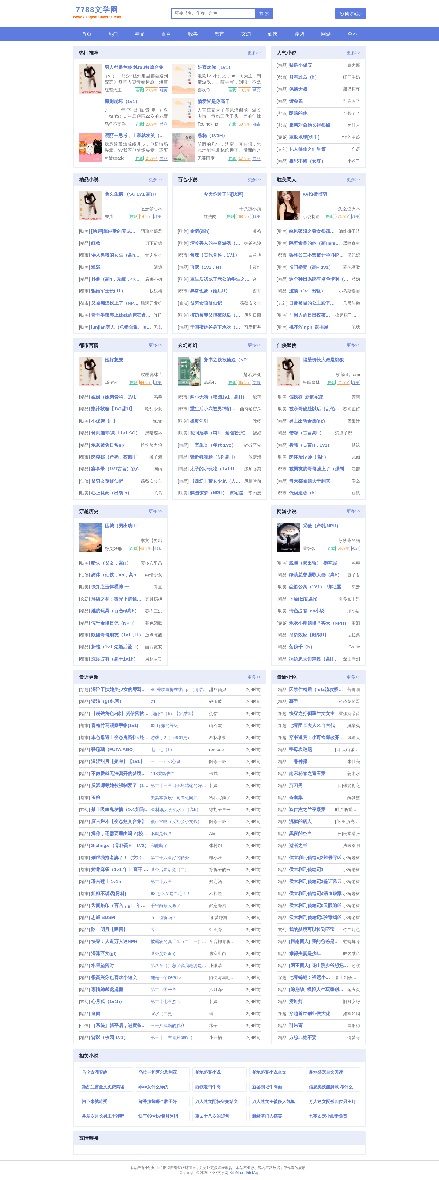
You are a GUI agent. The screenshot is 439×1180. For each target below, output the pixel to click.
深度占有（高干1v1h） (114, 658)
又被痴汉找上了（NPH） (115, 303)
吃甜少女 (153, 408)
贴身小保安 (300, 65)
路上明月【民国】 (109, 929)
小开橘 (215, 1037)
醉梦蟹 (353, 797)
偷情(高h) (199, 231)
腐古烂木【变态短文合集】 (118, 821)
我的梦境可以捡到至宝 (312, 929)
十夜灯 (254, 267)
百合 (166, 34)
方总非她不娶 (302, 1037)
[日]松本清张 (348, 833)
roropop (216, 749)
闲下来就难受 (94, 1101)
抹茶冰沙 (252, 243)
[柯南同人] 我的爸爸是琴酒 (315, 941)
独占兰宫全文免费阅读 (103, 1086)
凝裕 (257, 231)
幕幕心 (210, 382)
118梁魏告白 (163, 773)
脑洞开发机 (151, 303)
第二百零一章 (163, 989)
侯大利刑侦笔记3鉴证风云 (315, 881)
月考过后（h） (304, 77)
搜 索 (264, 13)
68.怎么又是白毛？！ (171, 893)
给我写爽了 (219, 797)
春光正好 (351, 408)
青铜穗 (353, 1025)
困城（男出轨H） (122, 525)
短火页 (353, 989)
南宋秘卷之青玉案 (307, 773)
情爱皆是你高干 (214, 101)
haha (157, 421)
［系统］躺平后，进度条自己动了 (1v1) (131, 1025)
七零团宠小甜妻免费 (328, 1116)
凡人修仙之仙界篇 (307, 149)
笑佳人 (353, 125)
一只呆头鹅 (349, 303)
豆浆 (356, 493)
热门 (113, 34)
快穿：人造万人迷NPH (114, 941)
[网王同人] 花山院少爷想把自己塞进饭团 (319, 965)
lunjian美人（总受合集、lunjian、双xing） (121, 327)
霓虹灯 (296, 1001)
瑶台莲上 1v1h (106, 881)
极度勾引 (199, 420)
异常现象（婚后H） (210, 290)
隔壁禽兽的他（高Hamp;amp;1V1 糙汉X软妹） (315, 243)
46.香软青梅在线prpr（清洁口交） (183, 689)
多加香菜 (252, 468)
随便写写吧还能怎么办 (230, 977)
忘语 (356, 149)
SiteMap (236, 1173)
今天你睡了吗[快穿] (223, 194)
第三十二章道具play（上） (176, 1037)
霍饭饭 (309, 548)
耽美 (193, 34)
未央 (109, 216)
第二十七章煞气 (165, 1001)
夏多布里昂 (151, 563)
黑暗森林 (351, 243)
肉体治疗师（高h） (308, 456)
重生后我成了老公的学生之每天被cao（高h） (220, 279)
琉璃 (356, 327)
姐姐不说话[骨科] (108, 893)
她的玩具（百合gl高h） (115, 610)
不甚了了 (351, 113)
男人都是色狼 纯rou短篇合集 (134, 67)
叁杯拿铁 (217, 737)
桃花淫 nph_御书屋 (309, 327)
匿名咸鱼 (351, 953)
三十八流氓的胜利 (168, 1025)
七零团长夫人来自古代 (312, 725)
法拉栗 (353, 635)
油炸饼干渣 (349, 231)
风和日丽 (252, 315)
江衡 (356, 468)
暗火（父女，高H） (111, 562)
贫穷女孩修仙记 (206, 303)
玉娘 (95, 797)
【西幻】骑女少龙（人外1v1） (216, 481)
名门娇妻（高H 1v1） (311, 267)
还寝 (356, 965)
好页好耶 (113, 548)
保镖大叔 (298, 89)
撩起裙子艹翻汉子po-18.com (347, 315)
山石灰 (215, 725)
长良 (158, 493)
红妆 (95, 243)
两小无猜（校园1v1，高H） (218, 396)
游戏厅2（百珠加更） (171, 737)
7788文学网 (97, 13)
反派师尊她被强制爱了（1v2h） (123, 785)
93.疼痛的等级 (164, 725)
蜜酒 (356, 623)
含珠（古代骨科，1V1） (214, 254)
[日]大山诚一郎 (347, 749)
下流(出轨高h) (303, 598)
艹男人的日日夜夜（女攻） (311, 314)
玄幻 (246, 34)
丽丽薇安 (153, 646)
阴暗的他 (298, 113)
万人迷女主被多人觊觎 (273, 1101)
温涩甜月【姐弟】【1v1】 (118, 761)
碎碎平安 (252, 445)
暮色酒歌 (351, 267)
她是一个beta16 (166, 977)
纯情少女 (153, 574)
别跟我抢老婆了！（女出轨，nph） (127, 857)
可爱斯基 (252, 327)
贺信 (213, 713)
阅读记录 (353, 13)
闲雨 (158, 468)
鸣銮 (158, 397)
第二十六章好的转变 (170, 857)
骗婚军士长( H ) (107, 290)
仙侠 (272, 34)
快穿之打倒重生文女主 (312, 713)
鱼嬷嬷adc (114, 158)
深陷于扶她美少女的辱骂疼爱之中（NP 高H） (137, 689)
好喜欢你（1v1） (215, 67)
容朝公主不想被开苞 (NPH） (317, 254)
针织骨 (215, 929)
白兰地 (254, 255)
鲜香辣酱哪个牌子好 (157, 1101)
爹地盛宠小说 (208, 1072)
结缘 (356, 445)
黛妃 (257, 433)
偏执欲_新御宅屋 (306, 396)
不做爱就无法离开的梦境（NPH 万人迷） (133, 773)
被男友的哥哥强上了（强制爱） (319, 468)
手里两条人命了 (165, 905)
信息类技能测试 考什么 (331, 1086)
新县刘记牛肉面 (267, 1086)
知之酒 (215, 881)
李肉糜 (254, 493)
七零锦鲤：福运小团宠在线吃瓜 (311, 977)
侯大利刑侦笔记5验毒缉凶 (315, 917)
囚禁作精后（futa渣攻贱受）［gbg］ (317, 689)
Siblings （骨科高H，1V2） (120, 845)
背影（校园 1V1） (109, 1037)
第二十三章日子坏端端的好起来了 (183, 785)
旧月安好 (351, 1001)
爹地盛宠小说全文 (269, 1072)
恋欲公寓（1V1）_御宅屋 (315, 586)
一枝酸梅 (153, 291)
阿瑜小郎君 (151, 231)
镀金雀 (296, 101)
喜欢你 (204, 89)
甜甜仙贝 (217, 689)
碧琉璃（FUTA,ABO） (114, 749)
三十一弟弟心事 (165, 761)
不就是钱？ (161, 833)
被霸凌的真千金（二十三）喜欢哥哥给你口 (191, 941)
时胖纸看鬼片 (347, 809)
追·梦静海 (218, 917)
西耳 (257, 291)
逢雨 (95, 1013)
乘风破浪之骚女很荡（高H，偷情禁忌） (313, 231)
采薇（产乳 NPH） (322, 525)
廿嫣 (213, 785)
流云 (356, 586)
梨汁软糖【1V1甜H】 (113, 408)
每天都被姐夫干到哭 (309, 481)
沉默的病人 (300, 821)
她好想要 (114, 359)
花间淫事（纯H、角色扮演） (219, 432)
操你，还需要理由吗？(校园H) (121, 833)
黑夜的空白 (300, 833)
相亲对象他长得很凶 (309, 125)
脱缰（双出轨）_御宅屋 (313, 562)
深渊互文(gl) (103, 953)
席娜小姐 (153, 279)
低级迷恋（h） (304, 492)
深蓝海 (254, 457)
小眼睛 (215, 965)
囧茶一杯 (217, 761)
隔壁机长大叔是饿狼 (323, 359)
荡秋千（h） (302, 646)
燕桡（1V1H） (212, 135)
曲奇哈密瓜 (250, 408)
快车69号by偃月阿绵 (158, 1116)
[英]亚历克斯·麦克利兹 (347, 821)
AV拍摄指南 (315, 194)
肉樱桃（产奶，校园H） (115, 456)
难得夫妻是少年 (305, 953)
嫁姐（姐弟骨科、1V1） (116, 396)
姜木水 (353, 773)
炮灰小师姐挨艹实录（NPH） (319, 622)
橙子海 (155, 457)
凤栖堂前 (252, 481)
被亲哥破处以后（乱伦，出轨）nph (315, 408)
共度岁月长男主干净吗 (103, 1116)
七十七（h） (162, 749)
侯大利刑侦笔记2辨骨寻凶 (315, 857)
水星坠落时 (102, 965)
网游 (326, 34)
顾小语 (353, 610)
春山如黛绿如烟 (347, 977)
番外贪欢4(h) (163, 953)
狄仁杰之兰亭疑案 (307, 809)
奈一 (257, 279)
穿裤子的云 (219, 869)
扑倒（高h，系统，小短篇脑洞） (117, 279)
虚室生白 (217, 953)
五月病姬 (153, 599)
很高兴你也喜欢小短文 (114, 977)
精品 (140, 34)
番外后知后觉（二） (170, 869)
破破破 (215, 701)
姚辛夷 (353, 725)
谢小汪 (215, 857)
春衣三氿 (153, 610)
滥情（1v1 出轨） (307, 290)
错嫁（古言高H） (306, 432)
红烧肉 (210, 216)
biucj (355, 457)
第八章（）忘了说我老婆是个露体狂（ (187, 965)
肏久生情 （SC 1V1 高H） (132, 194)
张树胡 (215, 845)
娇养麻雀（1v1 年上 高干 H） (121, 869)
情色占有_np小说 (307, 610)
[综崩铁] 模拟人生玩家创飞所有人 (317, 989)
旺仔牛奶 (351, 77)
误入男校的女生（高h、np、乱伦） (117, 254)
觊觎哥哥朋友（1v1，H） (117, 634)
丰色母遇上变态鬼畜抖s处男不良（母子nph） (137, 737)
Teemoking (208, 124)
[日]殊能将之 (348, 785)
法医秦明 (351, 845)
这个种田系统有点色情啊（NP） (319, 279)
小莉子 (353, 161)
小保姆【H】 (104, 420)
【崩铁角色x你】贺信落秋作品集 (124, 713)
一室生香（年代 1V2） (213, 445)
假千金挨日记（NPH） (114, 622)
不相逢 (215, 893)
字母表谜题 (300, 749)
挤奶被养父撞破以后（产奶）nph (216, 314)
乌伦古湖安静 (94, 1072)
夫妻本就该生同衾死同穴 (174, 797)
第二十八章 (161, 881)
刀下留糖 (153, 243)
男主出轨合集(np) (307, 420)
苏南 (356, 397)
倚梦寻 (353, 1037)
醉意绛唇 (217, 905)
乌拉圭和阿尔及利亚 (157, 1072)
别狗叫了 (351, 101)
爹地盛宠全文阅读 (326, 1072)
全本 (352, 34)
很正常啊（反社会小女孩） (176, 821)
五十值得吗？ (163, 917)
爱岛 (356, 481)
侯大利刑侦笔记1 (306, 869)
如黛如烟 (351, 1013)
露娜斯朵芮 (349, 713)
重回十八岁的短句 (212, 1116)
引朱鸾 (296, 1025)
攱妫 (356, 279)
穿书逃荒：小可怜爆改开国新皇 (317, 737)
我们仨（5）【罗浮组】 (173, 713)
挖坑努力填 (151, 445)
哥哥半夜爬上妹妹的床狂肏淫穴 (121, 314)
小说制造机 (311, 216)
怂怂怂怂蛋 (349, 701)
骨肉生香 (153, 255)
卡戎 (213, 773)
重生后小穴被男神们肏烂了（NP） (214, 408)
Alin (212, 833)
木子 (213, 1025)
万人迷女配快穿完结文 (216, 1101)
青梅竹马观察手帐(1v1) (114, 725)
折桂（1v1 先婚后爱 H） (116, 646)
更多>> (254, 53)
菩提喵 (353, 689)
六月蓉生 (217, 989)
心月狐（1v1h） (107, 1001)
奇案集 (296, 797)
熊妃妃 (353, 255)
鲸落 (257, 397)
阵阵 (158, 315)
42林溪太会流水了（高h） (175, 809)
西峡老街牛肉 (208, 1086)
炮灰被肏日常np (107, 445)
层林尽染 (153, 659)
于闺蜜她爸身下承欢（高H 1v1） (216, 327)
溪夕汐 (111, 382)
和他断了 (159, 845)
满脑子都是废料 (347, 433)
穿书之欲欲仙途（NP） (227, 359)
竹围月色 (351, 929)
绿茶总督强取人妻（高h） (315, 574)
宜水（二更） (163, 1013)
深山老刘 (351, 659)
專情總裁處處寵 (107, 989)
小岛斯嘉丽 (349, 291)
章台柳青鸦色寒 (224, 941)
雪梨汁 (353, 421)
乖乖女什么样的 (153, 1086)
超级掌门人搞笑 (267, 1116)
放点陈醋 (153, 635)
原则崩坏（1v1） (122, 101)
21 (153, 701)
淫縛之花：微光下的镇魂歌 (117, 598)
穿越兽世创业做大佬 (309, 1013)
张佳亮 (353, 761)
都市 (219, 34)
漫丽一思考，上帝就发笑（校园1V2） (143, 135)
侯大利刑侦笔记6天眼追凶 (315, 905)
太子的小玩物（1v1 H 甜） (216, 468)
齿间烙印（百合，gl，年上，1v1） (126, 905)
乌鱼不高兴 (115, 124)
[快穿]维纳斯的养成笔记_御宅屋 (115, 231)
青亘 (158, 586)
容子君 (353, 574)
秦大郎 (353, 65)
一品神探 (298, 761)
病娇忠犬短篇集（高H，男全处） (315, 658)
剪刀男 (296, 785)
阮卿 (257, 421)
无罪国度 (206, 158)
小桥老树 (351, 857)
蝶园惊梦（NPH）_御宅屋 (216, 492)
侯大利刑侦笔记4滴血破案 (315, 893)
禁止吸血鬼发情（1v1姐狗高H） (124, 809)
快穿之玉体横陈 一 (110, 586)
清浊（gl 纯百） (107, 701)
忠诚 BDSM (103, 917)
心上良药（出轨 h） (111, 492)
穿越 (299, 34)
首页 (86, 34)
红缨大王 (113, 89)
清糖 (158, 267)
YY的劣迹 (350, 137)
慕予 (293, 701)
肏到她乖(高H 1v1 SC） (115, 432)
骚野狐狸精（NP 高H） (213, 456)
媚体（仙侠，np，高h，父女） (117, 574)
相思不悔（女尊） (307, 161)
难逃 (95, 267)
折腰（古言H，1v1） (310, 445)
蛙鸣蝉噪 (351, 941)
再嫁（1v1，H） (207, 267)
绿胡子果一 (219, 809)
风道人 (353, 737)
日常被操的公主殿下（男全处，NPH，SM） (313, 303)
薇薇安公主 (250, 303)
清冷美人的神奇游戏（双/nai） (216, 243)
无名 (158, 327)
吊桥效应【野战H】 (309, 634)
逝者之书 (298, 845)
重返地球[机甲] (304, 137)
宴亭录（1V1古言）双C (115, 468)
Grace (354, 646)
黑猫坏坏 (351, 89)
